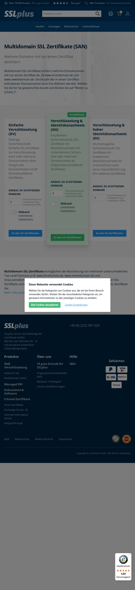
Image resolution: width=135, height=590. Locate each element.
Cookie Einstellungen (76, 304)
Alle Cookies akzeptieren (44, 304)
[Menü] (129, 555)
